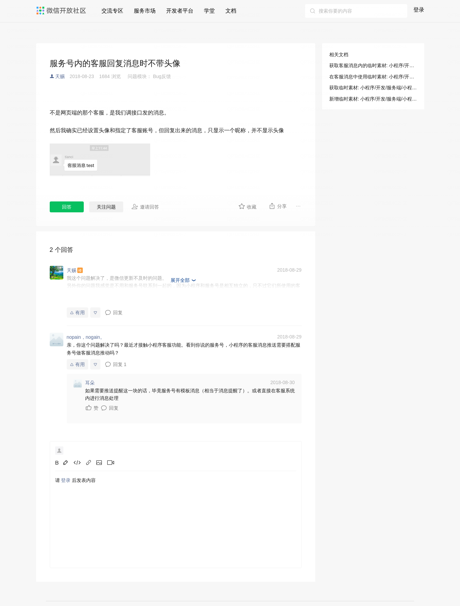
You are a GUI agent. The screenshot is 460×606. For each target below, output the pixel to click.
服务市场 (145, 11)
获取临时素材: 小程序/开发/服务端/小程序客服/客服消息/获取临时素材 (373, 87)
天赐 (60, 76)
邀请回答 (145, 206)
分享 (278, 205)
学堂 (209, 11)
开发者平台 (179, 11)
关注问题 (106, 207)
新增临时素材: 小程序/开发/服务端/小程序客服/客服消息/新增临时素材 (373, 99)
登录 (418, 10)
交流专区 (112, 11)
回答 (67, 207)
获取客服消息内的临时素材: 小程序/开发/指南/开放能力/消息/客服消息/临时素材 (373, 65)
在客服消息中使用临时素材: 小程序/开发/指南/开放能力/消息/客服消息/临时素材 (373, 76)
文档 (230, 11)
